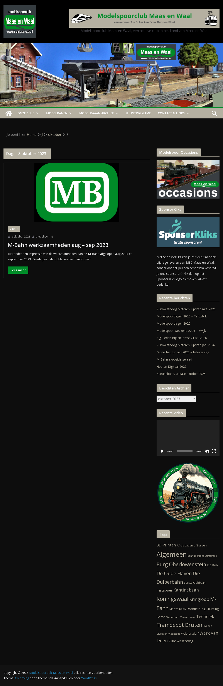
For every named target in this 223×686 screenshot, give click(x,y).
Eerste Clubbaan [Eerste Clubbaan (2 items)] (195, 583)
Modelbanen (57, 113)
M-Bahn (14, 228)
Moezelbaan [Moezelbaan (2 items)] (177, 609)
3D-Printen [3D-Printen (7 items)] (166, 545)
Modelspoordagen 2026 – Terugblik (182, 316)
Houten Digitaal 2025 (171, 366)
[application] (188, 438)
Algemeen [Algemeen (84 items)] (172, 554)
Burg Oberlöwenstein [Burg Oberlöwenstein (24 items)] (181, 564)
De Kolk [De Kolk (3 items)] (212, 565)
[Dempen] (207, 451)
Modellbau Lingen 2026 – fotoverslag (183, 352)
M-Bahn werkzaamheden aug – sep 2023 (58, 244)
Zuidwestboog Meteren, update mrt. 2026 (186, 309)
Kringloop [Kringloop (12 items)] (199, 599)
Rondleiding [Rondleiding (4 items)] (196, 609)
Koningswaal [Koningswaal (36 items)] (172, 598)
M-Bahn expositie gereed (174, 359)
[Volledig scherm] (214, 451)
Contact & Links (171, 113)
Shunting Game (138, 113)
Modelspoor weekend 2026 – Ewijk (181, 331)
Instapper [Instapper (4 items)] (164, 590)
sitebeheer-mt (44, 236)
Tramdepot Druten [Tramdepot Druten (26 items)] (179, 624)
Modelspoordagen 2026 (173, 323)
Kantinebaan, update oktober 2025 (181, 374)
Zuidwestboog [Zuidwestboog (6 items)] (181, 640)
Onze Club (25, 113)
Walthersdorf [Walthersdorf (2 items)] (190, 633)
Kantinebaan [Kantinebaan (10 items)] (186, 590)
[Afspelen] (162, 451)
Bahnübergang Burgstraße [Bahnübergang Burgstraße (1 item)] (202, 555)
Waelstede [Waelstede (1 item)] (174, 633)
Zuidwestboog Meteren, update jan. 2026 (186, 345)
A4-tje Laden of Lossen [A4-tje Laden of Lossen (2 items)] (192, 545)
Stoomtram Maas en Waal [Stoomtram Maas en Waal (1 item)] (180, 617)
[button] (36, 113)
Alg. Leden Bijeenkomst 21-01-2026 (182, 338)
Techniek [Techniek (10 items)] (205, 616)
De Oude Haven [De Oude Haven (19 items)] (174, 573)
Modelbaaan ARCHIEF (96, 113)
